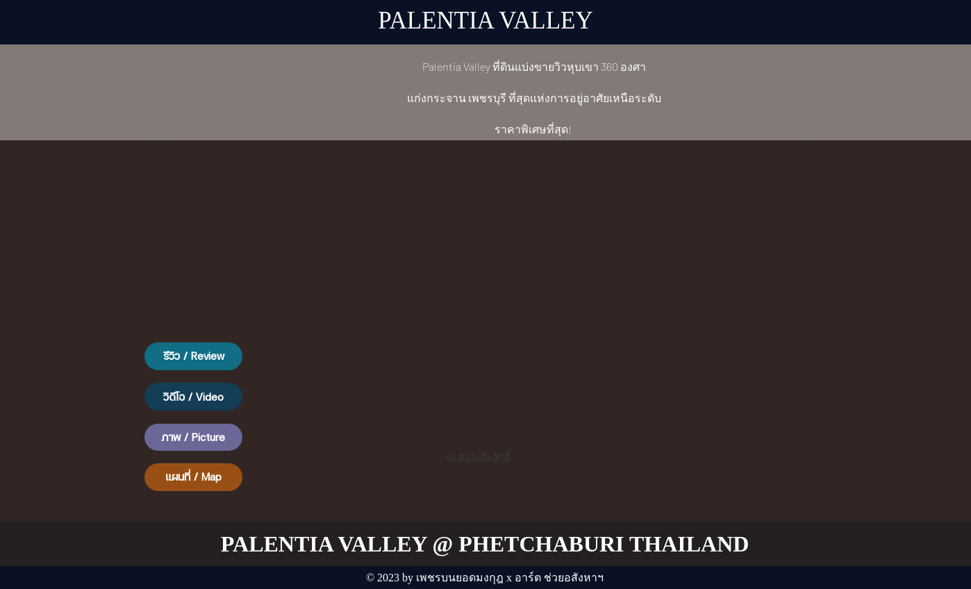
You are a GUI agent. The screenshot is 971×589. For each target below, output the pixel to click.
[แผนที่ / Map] (193, 477)
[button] (193, 356)
